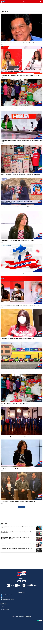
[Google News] (24, 581)
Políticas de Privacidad (5, 609)
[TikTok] (25, 581)
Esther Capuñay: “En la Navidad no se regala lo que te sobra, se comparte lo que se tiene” (18, 338)
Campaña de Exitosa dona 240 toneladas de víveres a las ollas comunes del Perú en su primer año (20, 174)
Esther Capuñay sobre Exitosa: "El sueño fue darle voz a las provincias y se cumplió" (17, 240)
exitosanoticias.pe (6, 597)
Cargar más (21, 507)
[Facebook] (17, 581)
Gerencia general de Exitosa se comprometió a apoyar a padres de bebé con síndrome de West (20, 305)
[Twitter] (19, 581)
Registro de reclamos (5, 604)
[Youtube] (20, 581)
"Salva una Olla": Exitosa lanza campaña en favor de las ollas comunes (14, 403)
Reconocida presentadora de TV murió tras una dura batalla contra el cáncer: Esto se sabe (16, 548)
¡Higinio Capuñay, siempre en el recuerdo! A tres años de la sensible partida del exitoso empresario (20, 42)
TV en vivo (2, 606)
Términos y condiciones (5, 608)
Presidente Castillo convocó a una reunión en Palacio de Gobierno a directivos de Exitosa (18, 501)
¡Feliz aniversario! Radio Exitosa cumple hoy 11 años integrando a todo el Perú (16, 273)
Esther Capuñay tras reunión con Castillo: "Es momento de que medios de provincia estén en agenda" (21, 468)
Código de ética (3, 603)
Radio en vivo (3, 611)
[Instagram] (22, 581)
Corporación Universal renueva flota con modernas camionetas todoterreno (16, 370)
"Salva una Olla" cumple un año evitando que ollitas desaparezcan (14, 107)
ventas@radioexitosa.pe (7, 594)
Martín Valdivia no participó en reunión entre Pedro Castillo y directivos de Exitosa (17, 436)
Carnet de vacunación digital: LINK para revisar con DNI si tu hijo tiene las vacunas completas (17, 526)
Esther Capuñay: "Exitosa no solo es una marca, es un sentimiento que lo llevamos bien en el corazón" (21, 75)
